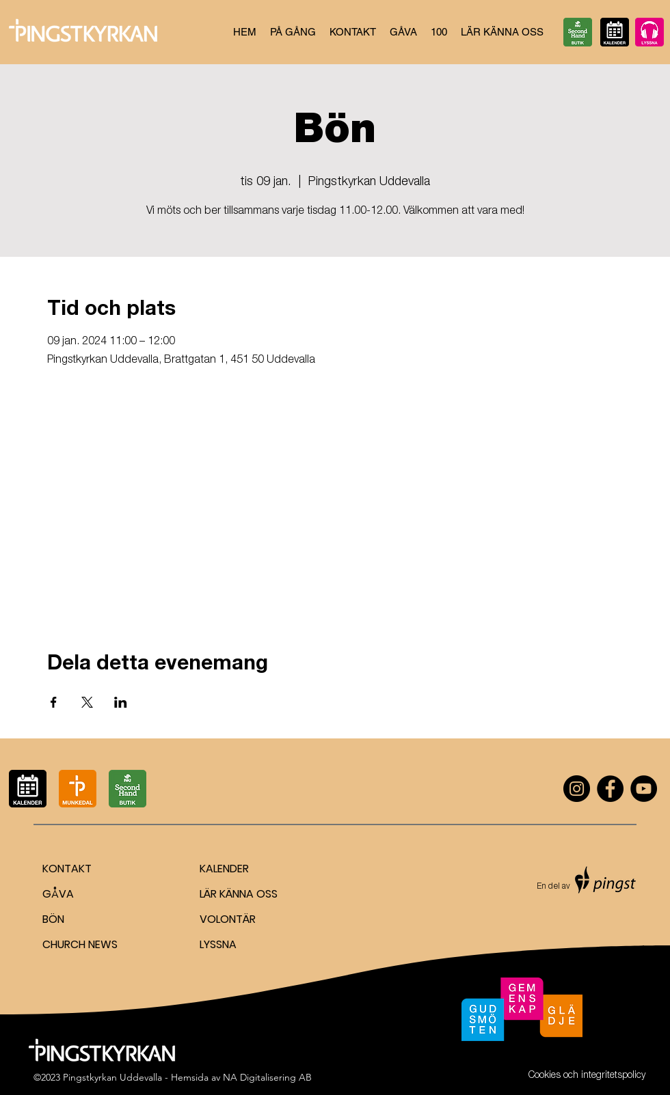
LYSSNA (218, 944)
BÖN (53, 919)
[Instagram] (576, 788)
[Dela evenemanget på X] (87, 702)
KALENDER (224, 868)
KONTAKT (67, 868)
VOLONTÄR (228, 919)
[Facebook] (610, 788)
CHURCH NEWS (80, 944)
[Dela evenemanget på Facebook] (53, 702)
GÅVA (58, 894)
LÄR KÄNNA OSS (239, 894)
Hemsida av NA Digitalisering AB (241, 1077)
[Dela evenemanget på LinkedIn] (120, 702)
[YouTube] (643, 788)
